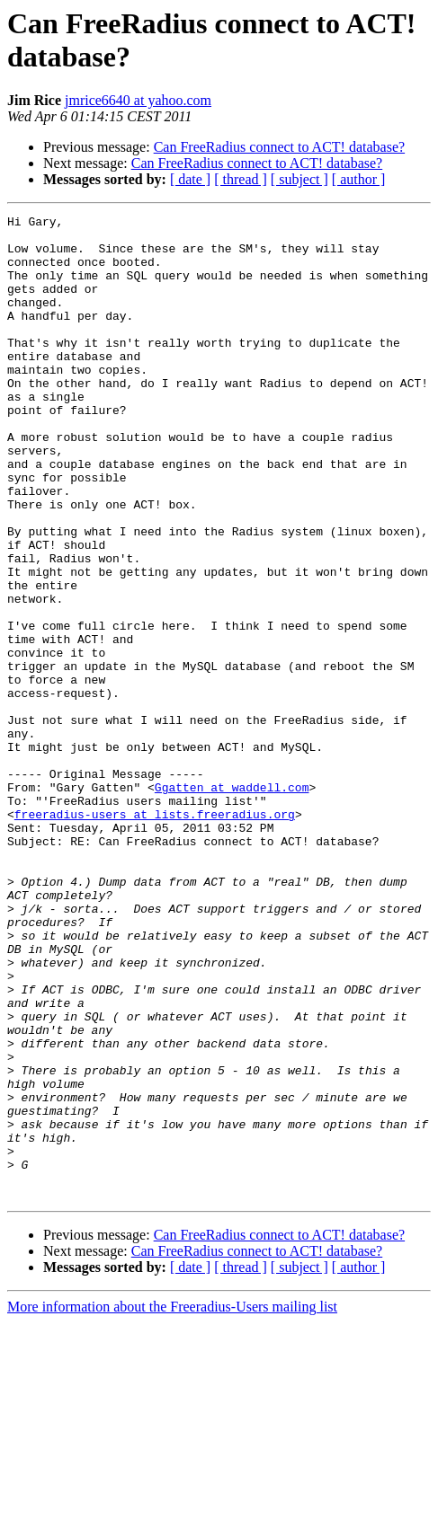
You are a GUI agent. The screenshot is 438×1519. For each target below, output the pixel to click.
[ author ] (359, 179)
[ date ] (190, 179)
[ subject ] (299, 179)
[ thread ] (240, 179)
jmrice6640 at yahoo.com (138, 100)
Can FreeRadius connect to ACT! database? (279, 147)
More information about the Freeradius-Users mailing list (172, 1503)
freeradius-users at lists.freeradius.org (154, 935)
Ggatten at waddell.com (232, 903)
